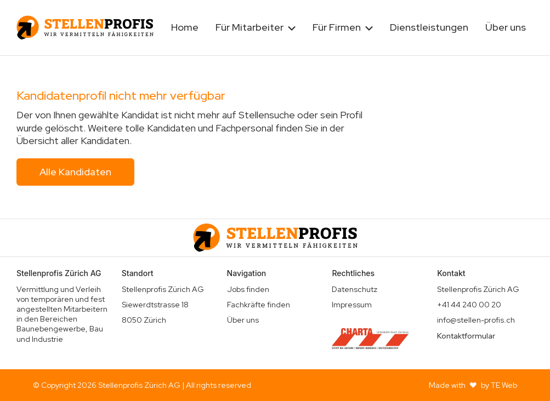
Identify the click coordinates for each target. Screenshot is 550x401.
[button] (255, 27)
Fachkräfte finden (258, 305)
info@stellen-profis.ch (476, 320)
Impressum (352, 305)
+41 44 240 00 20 (469, 305)
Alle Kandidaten (75, 171)
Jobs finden (248, 289)
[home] (85, 27)
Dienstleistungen (429, 27)
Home (185, 27)
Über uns (505, 27)
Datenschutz (354, 289)
